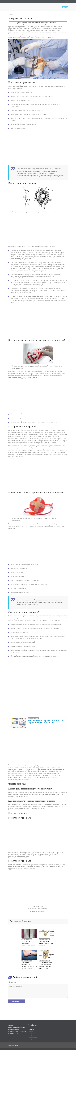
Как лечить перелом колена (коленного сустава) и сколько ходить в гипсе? (45, 965)
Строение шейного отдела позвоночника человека (46, 943)
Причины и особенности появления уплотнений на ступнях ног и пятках (29, 966)
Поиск (66, 1)
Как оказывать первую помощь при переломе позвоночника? (46, 721)
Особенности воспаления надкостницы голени (28, 943)
